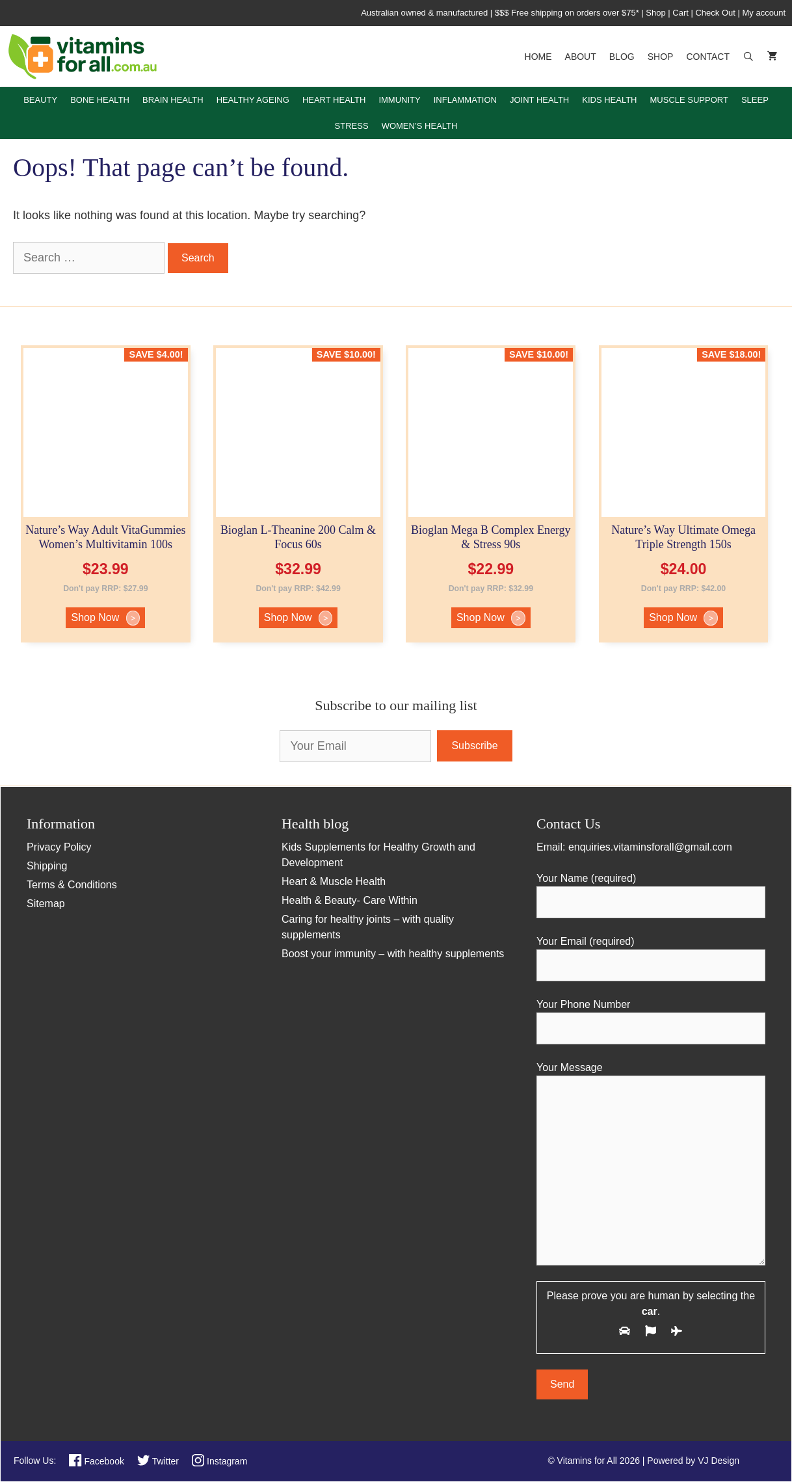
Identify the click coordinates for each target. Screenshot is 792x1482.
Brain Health (173, 100)
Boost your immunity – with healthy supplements (393, 953)
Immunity (399, 100)
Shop (655, 13)
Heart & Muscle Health (334, 881)
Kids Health (609, 100)
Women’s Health (420, 126)
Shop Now (105, 618)
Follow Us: (35, 1460)
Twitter (158, 1461)
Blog (622, 56)
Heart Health (334, 100)
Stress (352, 126)
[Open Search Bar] (748, 56)
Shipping (47, 865)
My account (764, 13)
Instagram (219, 1461)
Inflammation (465, 100)
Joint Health (539, 100)
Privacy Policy (59, 847)
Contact (708, 56)
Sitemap (46, 903)
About (580, 56)
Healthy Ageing (253, 100)
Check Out (715, 13)
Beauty (40, 100)
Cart (680, 13)
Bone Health (99, 100)
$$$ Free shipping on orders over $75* (568, 13)
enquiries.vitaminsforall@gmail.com (650, 847)
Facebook (96, 1461)
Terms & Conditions (72, 884)
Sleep (755, 100)
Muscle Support (689, 100)
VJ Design (718, 1460)
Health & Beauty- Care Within (349, 900)
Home (538, 56)
